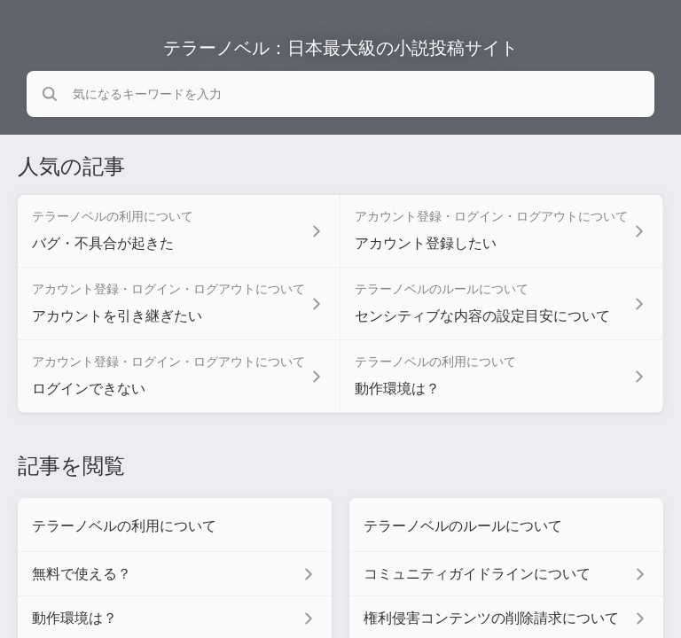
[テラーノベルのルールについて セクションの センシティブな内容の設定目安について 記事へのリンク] (501, 304)
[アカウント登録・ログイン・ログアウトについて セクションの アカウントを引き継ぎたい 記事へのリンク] (179, 304)
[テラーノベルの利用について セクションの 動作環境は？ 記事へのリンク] (501, 376)
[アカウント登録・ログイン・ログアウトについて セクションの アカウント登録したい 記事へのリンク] (501, 231)
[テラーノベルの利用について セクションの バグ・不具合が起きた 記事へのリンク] (179, 231)
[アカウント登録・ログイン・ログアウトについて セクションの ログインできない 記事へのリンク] (179, 376)
